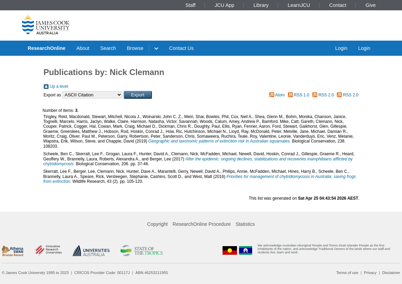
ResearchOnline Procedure (202, 224)
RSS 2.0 (326, 95)
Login (341, 48)
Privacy (370, 273)
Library (261, 5)
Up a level (59, 86)
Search (108, 48)
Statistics (245, 224)
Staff (190, 5)
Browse (135, 48)
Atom (280, 95)
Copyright (157, 224)
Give (370, 5)
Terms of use (347, 273)
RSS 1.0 (301, 95)
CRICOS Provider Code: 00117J (102, 273)
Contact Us (181, 48)
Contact (338, 5)
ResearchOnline (46, 48)
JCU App (224, 5)
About (83, 48)
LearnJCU (299, 5)
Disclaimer (391, 273)
